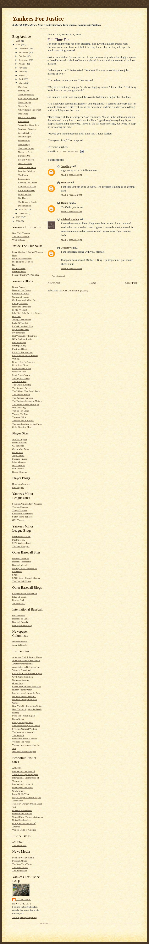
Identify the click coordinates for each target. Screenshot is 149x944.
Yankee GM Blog (20, 414)
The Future (23, 175)
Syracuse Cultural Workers (24, 729)
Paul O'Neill (18, 468)
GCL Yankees (18, 520)
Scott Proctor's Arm (21, 375)
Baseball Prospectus (21, 561)
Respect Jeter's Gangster (23, 362)
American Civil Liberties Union (27, 657)
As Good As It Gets (27, 186)
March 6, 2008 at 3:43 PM (71, 268)
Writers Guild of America (24, 829)
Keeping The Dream (27, 182)
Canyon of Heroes (20, 297)
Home (92, 282)
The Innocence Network (23, 732)
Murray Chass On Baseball (24, 568)
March (22, 83)
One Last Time (25, 163)
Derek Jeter (17, 452)
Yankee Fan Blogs (20, 410)
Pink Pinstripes (19, 342)
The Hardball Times (21, 581)
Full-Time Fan (24, 194)
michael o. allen (70, 219)
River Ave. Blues (20, 365)
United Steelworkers (21, 820)
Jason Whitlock (19, 645)
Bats (14, 265)
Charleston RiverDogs (22, 513)
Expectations (24, 179)
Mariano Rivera (19, 459)
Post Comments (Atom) (75, 290)
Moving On (23, 90)
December (24, 48)
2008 (18, 44)
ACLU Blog (18, 842)
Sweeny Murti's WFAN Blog (25, 275)
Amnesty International (22, 663)
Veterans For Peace (21, 741)
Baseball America (20, 558)
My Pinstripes (18, 332)
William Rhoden (20, 641)
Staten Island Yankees (22, 516)
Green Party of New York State (26, 686)
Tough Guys (23, 106)
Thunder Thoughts (20, 546)
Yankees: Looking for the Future (27, 424)
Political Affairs (19, 860)
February (23, 209)
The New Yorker (20, 867)
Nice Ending (24, 144)
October (23, 56)
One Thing (23, 113)
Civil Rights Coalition (22, 676)
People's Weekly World (23, 857)
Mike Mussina (19, 462)
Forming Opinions (26, 171)
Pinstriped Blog (19, 349)
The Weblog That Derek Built (26, 391)
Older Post (131, 282)
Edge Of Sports (19, 597)
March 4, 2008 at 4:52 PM (71, 195)
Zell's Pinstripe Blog (21, 427)
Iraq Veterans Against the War (26, 693)
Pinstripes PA (18, 540)
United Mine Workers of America (27, 817)
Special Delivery (26, 133)
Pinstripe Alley (19, 345)
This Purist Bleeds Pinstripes (25, 404)
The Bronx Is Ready (27, 202)
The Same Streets (26, 148)
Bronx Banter (18, 287)
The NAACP (18, 735)
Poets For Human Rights (23, 715)
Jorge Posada (18, 455)
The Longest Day (26, 94)
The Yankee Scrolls (21, 394)
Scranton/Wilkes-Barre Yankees (27, 503)
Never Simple (24, 102)
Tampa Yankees (19, 510)
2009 (18, 41)
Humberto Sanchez (21, 484)
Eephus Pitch (18, 600)
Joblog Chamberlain (21, 319)
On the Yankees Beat (22, 258)
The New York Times (22, 864)
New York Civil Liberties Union (27, 706)
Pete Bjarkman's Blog (22, 625)
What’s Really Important (29, 109)
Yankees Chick (19, 417)
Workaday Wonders (27, 129)
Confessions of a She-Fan (24, 300)
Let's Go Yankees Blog (22, 326)
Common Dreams (20, 680)
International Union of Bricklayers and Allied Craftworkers (22, 787)
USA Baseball (18, 615)
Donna (65, 182)
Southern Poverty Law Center (26, 725)
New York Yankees (21, 233)
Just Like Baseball (26, 190)
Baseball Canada (20, 622)
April (21, 79)
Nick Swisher (18, 465)
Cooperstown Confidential (24, 593)
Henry (64, 202)
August (22, 63)
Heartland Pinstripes (21, 306)
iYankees (16, 316)
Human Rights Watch (22, 689)
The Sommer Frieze (21, 388)
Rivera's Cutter (19, 371)
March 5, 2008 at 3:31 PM (71, 211)
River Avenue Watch (21, 368)
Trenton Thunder (20, 507)
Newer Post (54, 282)
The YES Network (20, 236)
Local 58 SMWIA (20, 794)
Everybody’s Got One (28, 98)
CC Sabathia (18, 445)
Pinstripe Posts (19, 271)
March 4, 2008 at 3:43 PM (71, 175)
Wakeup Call (24, 140)
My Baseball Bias (20, 329)
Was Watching (19, 407)
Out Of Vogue (24, 136)
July (21, 67)
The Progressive (19, 870)
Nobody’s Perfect (26, 152)
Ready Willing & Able (22, 722)
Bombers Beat (19, 268)
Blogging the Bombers (22, 261)
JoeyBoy (66, 166)
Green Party (17, 683)
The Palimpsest (19, 845)
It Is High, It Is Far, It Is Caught (27, 313)
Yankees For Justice (38, 18)
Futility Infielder (20, 303)
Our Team (22, 87)
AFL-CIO (16, 768)
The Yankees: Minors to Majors (27, 401)
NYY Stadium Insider (22, 339)
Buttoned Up (24, 155)
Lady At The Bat (20, 323)
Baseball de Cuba (20, 618)
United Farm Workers (22, 813)
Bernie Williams (19, 442)
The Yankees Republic (22, 398)
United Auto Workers (22, 810)
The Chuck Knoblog (21, 384)
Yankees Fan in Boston (23, 420)
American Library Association (26, 660)
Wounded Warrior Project (24, 751)
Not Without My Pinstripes (24, 336)
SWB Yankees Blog (21, 543)
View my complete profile (24, 917)
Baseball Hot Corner (21, 290)
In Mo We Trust (19, 309)
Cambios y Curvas (20, 293)
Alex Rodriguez (19, 439)
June (21, 71)
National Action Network (24, 696)
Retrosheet (17, 571)
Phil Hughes (18, 487)
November (24, 52)
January (23, 213)
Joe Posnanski (18, 603)
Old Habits (23, 198)
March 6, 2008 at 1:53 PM (71, 240)
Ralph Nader (18, 719)
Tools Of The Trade (27, 167)
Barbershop (23, 121)
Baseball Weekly (20, 565)
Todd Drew (23, 899)
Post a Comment (58, 276)
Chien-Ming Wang (20, 449)
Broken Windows (26, 159)
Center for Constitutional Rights (27, 673)
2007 (18, 217)
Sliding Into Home (20, 378)
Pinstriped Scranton (21, 536)
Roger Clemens (19, 472)
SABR (15, 574)
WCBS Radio (18, 240)
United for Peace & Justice (24, 738)
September (24, 60)
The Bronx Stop (19, 381)
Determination (25, 205)
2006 (18, 221)
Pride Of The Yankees (22, 352)
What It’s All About (27, 117)
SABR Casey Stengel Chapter (26, 578)
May (21, 75)
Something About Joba (28, 125)
